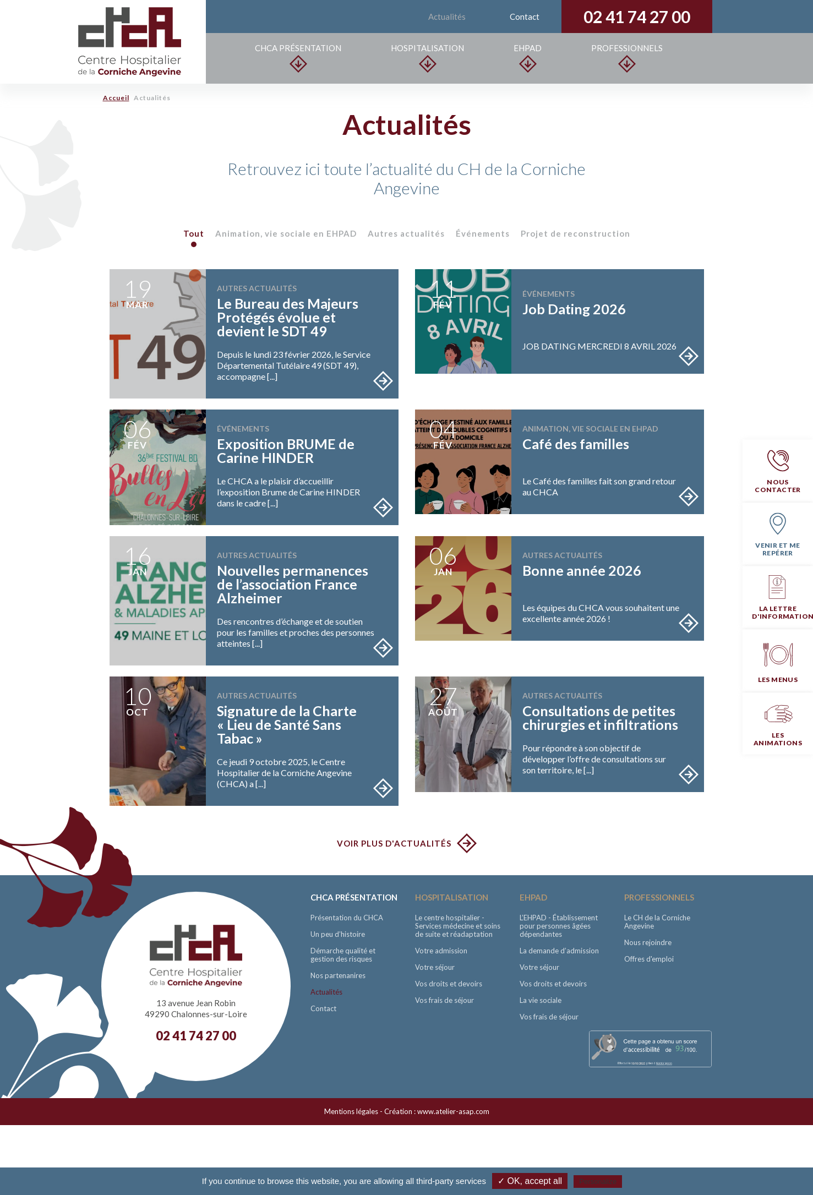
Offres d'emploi (649, 958)
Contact (524, 16)
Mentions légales (351, 1111)
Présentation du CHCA (346, 917)
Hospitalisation (428, 58)
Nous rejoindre (648, 942)
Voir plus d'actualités (394, 843)
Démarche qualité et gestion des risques (342, 954)
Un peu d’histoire (337, 934)
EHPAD (528, 58)
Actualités (447, 16)
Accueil (116, 98)
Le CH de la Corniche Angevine (657, 921)
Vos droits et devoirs (448, 983)
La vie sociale (540, 1000)
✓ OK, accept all (530, 1181)
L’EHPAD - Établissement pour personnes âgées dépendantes (559, 925)
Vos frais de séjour (444, 1000)
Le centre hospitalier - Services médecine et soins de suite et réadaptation (457, 925)
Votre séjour (435, 967)
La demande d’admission (559, 950)
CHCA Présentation (298, 58)
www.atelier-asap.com (453, 1111)
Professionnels (627, 58)
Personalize (597, 1181)
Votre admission (441, 950)
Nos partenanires (337, 975)
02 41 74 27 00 (636, 16)
